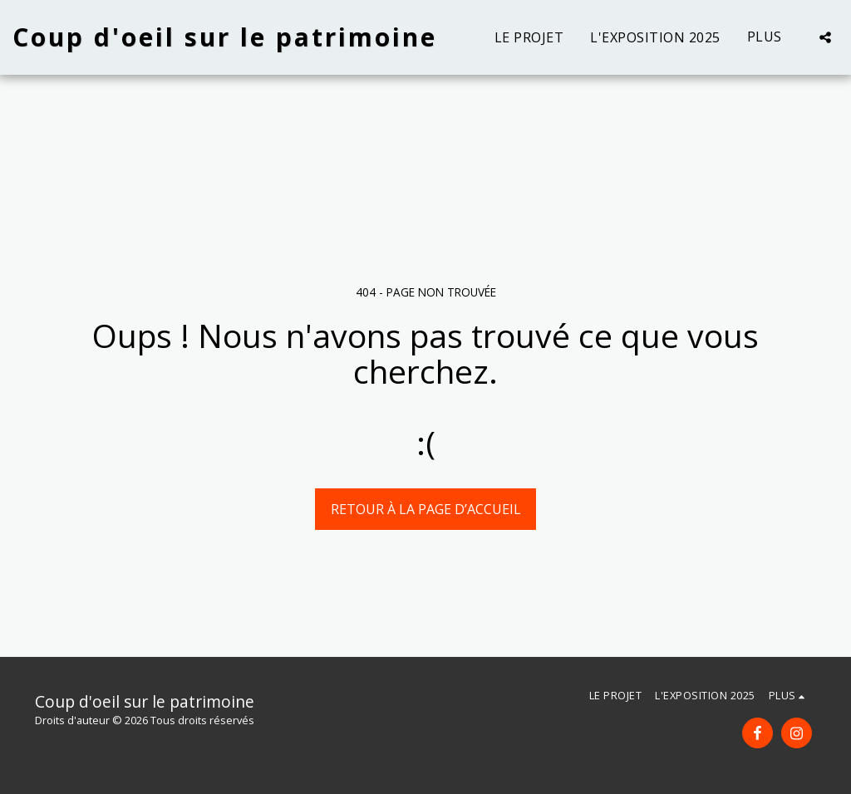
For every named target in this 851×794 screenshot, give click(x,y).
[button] (825, 37)
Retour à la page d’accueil (426, 509)
